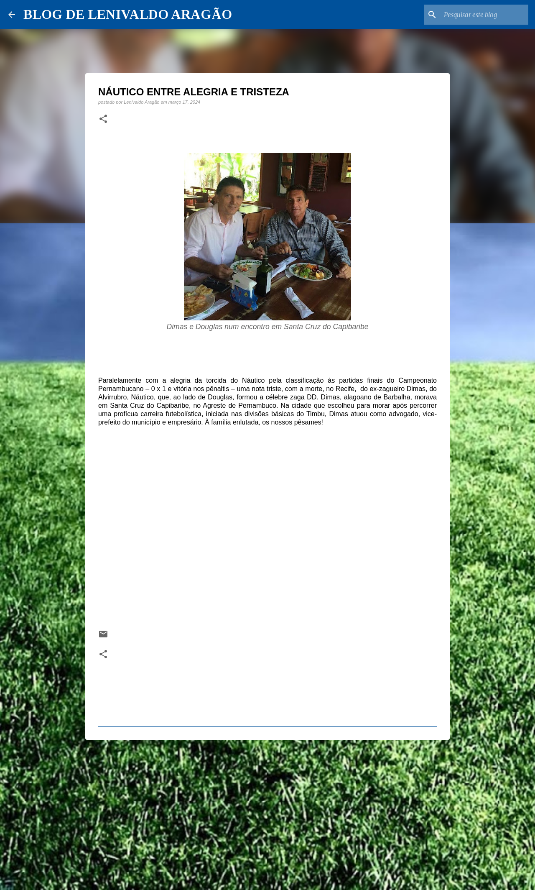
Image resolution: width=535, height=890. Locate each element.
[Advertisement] (267, 811)
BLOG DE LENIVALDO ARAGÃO (127, 14)
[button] (103, 119)
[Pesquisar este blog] (484, 15)
